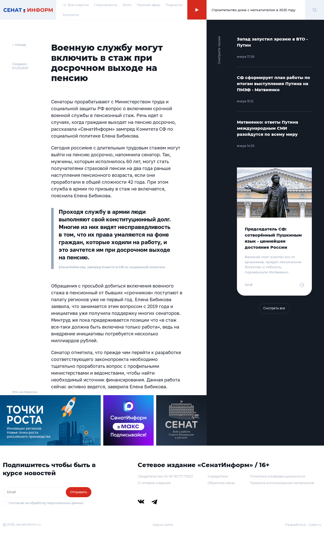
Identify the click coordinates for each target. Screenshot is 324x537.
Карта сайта (163, 525)
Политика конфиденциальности (277, 476)
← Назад (19, 45)
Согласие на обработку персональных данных (46, 503)
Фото (127, 5)
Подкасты (174, 5)
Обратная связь (221, 483)
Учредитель (218, 476)
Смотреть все (274, 308)
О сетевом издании (154, 483)
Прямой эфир (148, 5)
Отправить (78, 492)
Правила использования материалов (282, 483)
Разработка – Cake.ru (303, 525)
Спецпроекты (105, 5)
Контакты (71, 15)
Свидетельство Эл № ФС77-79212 (165, 476)
